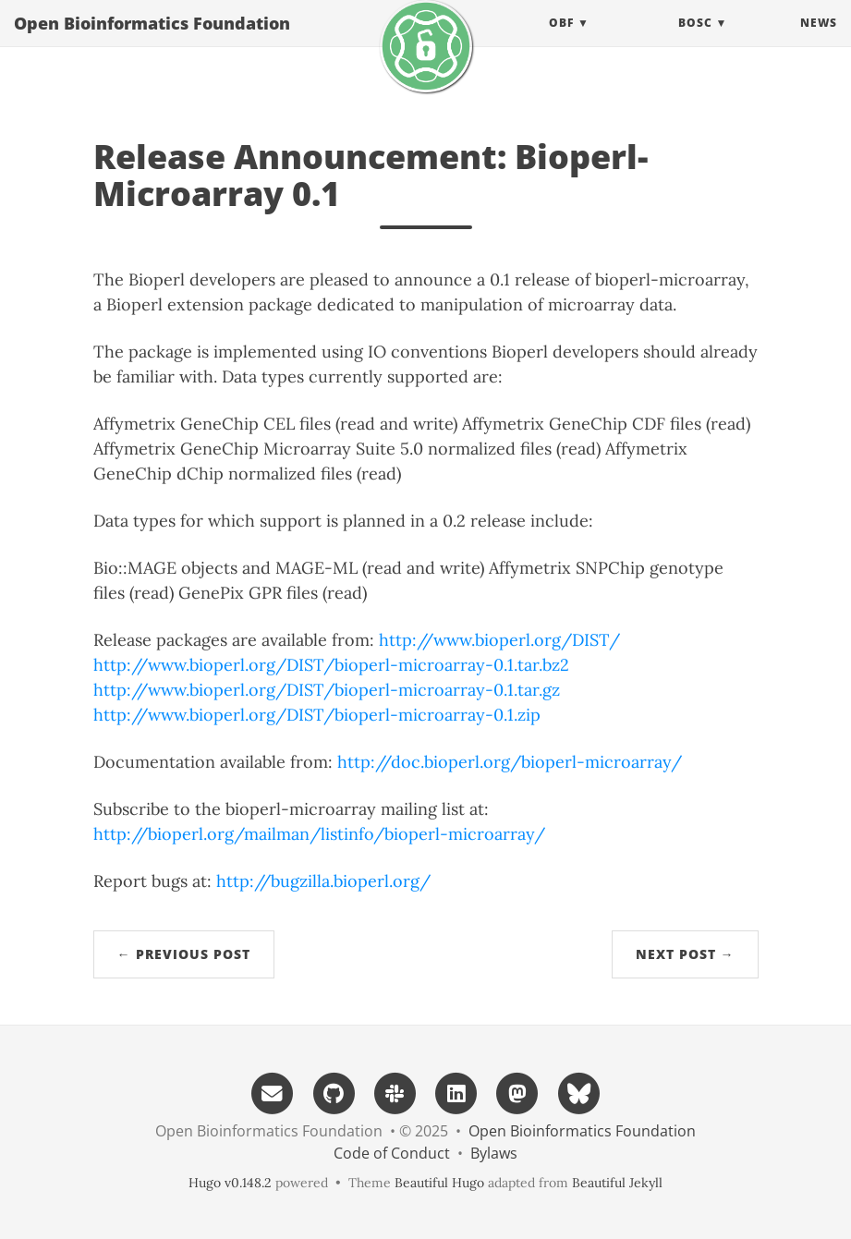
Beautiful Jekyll (617, 1182)
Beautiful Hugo (439, 1182)
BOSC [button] (695, 41)
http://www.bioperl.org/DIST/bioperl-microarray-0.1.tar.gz (326, 689)
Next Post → (685, 954)
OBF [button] (561, 41)
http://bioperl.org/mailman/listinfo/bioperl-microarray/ (319, 833)
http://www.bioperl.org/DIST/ (499, 639)
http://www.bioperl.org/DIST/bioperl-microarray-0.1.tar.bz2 (331, 664)
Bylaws (493, 1153)
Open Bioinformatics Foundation (152, 41)
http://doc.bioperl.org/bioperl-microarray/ (509, 761)
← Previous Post (183, 954)
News (818, 41)
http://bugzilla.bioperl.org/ (323, 881)
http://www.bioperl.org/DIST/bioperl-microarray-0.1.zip (317, 714)
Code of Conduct (392, 1153)
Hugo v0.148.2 (230, 1182)
